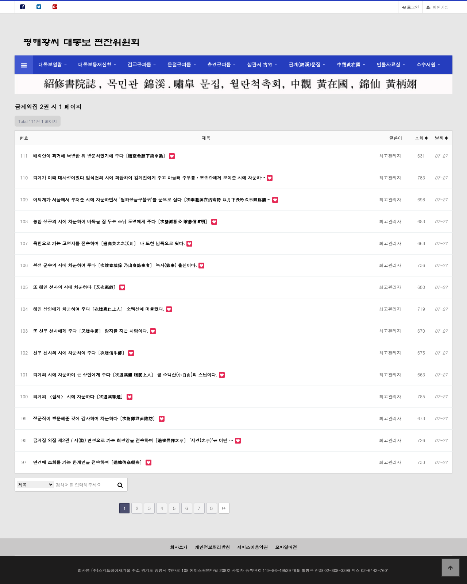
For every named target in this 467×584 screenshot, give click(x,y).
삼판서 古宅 (259, 64)
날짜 (441, 138)
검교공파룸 (139, 64)
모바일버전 (286, 547)
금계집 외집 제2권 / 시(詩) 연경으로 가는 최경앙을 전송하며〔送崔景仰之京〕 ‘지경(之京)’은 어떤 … (134, 440)
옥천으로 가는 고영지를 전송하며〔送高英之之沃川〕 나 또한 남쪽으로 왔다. (110, 243)
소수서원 (425, 64)
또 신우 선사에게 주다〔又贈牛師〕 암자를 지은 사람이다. (91, 331)
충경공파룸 (219, 64)
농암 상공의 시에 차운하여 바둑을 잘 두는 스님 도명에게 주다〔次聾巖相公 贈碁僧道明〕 (122, 221)
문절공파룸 (179, 64)
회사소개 (179, 547)
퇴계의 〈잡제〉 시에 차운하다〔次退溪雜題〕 (80, 396)
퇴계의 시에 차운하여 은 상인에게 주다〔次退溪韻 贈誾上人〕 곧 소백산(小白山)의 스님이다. (126, 374)
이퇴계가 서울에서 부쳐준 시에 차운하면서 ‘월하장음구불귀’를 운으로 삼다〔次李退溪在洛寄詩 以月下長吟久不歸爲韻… (152, 199)
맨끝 (224, 508)
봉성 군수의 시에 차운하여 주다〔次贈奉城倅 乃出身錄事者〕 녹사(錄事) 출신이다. (116, 265)
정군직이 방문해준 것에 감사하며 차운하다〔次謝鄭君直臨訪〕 (96, 418)
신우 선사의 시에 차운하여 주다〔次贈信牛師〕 (80, 352)
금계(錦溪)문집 (305, 64)
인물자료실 (388, 64)
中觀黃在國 (348, 64)
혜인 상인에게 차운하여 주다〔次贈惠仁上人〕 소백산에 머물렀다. (99, 309)
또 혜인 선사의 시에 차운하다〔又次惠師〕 (76, 287)
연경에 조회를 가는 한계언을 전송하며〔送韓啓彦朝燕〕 (89, 462)
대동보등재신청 (94, 64)
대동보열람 (50, 64)
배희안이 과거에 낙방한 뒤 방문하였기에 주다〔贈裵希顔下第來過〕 (101, 155)
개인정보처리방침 (212, 547)
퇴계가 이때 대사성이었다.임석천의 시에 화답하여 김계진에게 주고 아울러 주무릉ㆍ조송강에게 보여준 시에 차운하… (150, 177)
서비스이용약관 (252, 547)
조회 (421, 138)
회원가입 (438, 7)
